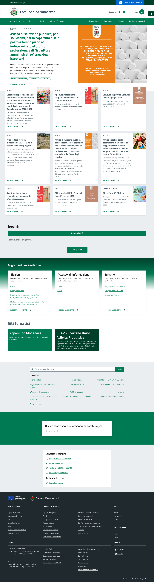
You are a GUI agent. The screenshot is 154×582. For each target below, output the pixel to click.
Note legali (82, 566)
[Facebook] (118, 12)
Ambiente (46, 516)
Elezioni (121, 21)
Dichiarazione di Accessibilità (88, 569)
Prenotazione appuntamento (53, 552)
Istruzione (108, 21)
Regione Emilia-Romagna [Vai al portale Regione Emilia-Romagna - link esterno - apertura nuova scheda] (17, 2)
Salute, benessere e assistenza (89, 523)
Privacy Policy (83, 563)
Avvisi (116, 519)
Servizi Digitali (83, 559)
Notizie (116, 512)
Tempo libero (94, 21)
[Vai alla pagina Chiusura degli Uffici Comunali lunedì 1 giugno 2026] (110, 126)
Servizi (42, 21)
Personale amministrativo (17, 529)
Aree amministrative (15, 516)
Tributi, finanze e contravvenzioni (89, 526)
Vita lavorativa (83, 533)
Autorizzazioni (48, 526)
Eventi (116, 537)
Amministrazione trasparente (88, 549)
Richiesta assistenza (50, 559)
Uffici (9, 519)
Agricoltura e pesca (49, 512)
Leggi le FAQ (47, 549)
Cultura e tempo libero (51, 533)
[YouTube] (123, 12)
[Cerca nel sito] (141, 11)
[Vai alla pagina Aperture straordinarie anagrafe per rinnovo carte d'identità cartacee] (62, 126)
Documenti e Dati (14, 533)
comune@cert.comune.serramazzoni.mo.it (22, 564)
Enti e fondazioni (14, 523)
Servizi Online (83, 556)
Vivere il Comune (57, 21)
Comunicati (117, 516)
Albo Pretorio (82, 552)
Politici (10, 526)
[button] (151, 13)
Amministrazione (17, 21)
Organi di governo (14, 512)
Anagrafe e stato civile (51, 519)
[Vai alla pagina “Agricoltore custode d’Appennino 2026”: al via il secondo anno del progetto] (14, 179)
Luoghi (116, 534)
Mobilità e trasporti (85, 519)
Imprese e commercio (85, 516)
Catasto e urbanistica (50, 529)
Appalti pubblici (48, 523)
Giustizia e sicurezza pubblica (88, 512)
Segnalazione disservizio (51, 556)
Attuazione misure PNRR (52, 563)
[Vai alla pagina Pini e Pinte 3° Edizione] (110, 210)
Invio (119, 369)
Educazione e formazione (52, 536)
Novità (32, 21)
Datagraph (142, 578)
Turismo (81, 529)
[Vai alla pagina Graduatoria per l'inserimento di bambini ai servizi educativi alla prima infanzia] (14, 126)
